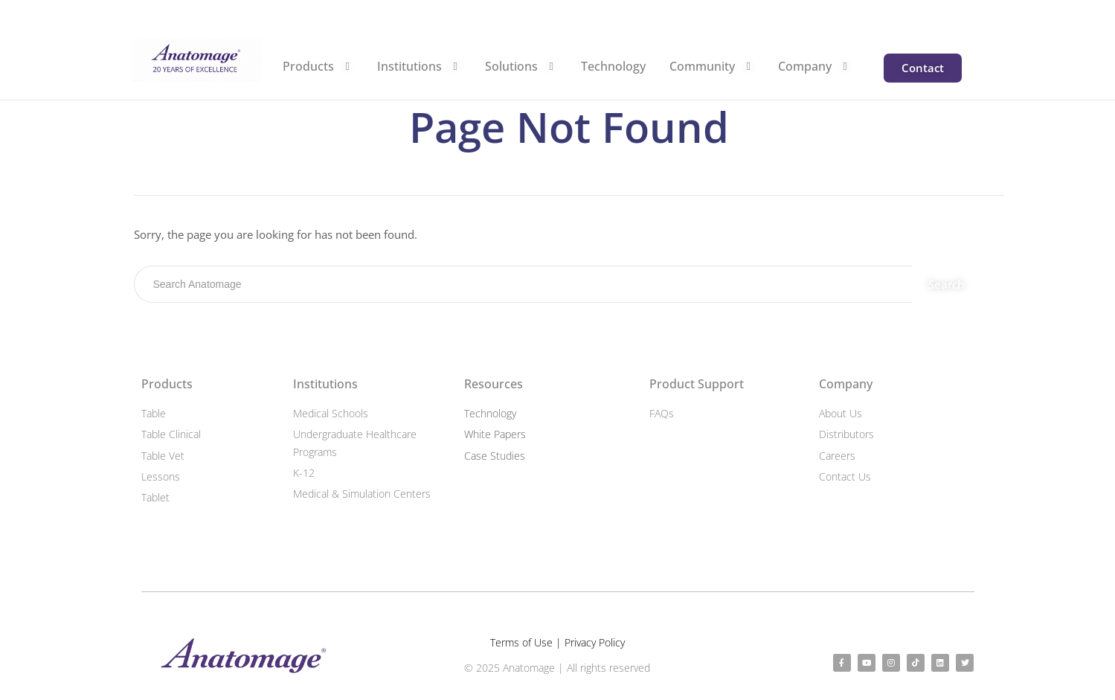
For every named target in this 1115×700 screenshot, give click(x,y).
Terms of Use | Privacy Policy (557, 642)
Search (949, 284)
